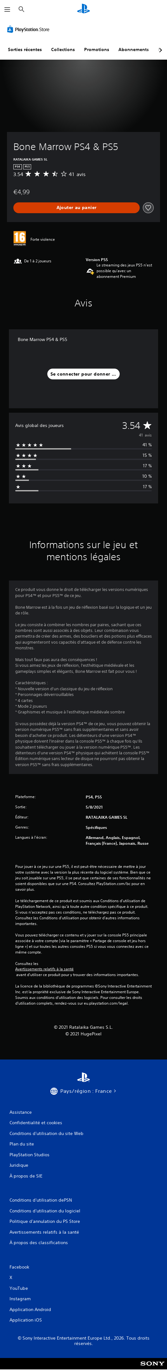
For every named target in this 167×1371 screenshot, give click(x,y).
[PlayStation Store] (29, 29)
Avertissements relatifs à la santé (44, 969)
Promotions (96, 49)
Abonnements (133, 49)
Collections (63, 49)
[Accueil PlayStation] (83, 9)
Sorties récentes (25, 49)
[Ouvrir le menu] (7, 9)
